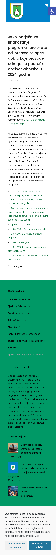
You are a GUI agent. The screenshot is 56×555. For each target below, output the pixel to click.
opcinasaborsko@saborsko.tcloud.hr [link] (25, 355)
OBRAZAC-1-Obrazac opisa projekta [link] (28, 229)
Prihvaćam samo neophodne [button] (16, 545)
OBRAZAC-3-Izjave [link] (20, 242)
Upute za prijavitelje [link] (20, 224)
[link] (52, 11)
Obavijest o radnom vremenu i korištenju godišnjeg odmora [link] (31, 448)
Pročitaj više (32, 536)
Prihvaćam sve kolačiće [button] (39, 545)
